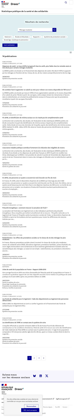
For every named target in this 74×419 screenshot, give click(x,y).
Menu (71, 2)
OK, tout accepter (30, 410)
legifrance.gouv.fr (62, 399)
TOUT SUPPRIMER (9, 45)
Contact (65, 407)
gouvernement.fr (46, 399)
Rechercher (66, 2)
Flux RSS (57, 407)
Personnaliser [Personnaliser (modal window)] (31, 406)
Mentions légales (47, 407)
